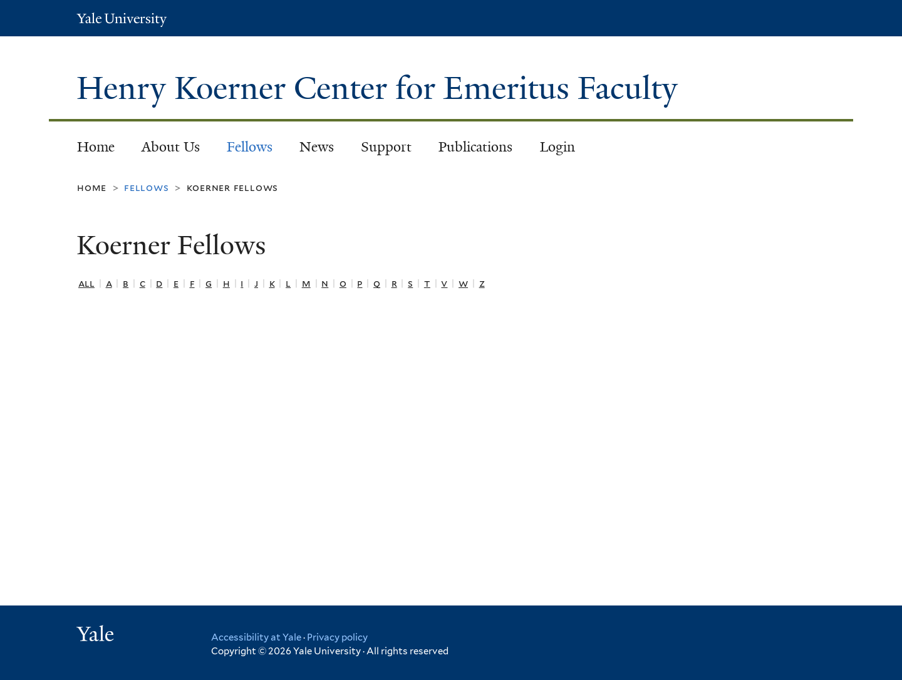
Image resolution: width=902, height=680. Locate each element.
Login (557, 147)
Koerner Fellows (233, 187)
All (86, 283)
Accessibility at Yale (256, 637)
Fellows (249, 147)
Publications (475, 147)
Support (386, 147)
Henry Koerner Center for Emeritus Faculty (381, 88)
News (316, 147)
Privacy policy (337, 637)
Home (96, 147)
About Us (171, 147)
